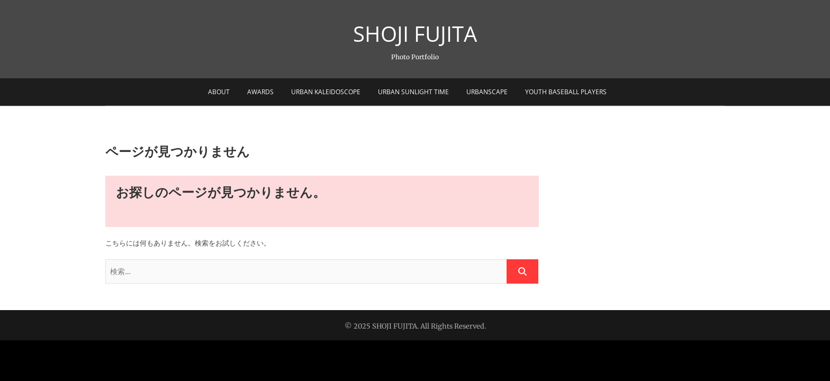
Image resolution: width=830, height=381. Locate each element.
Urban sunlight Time (413, 91)
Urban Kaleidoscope (325, 91)
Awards (260, 91)
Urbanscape (487, 91)
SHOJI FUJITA (415, 34)
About (219, 91)
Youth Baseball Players (566, 91)
